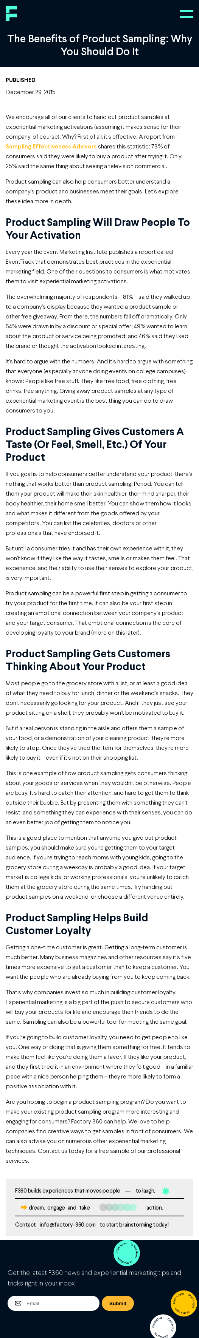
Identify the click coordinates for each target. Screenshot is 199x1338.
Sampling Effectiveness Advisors (51, 146)
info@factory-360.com (68, 1224)
